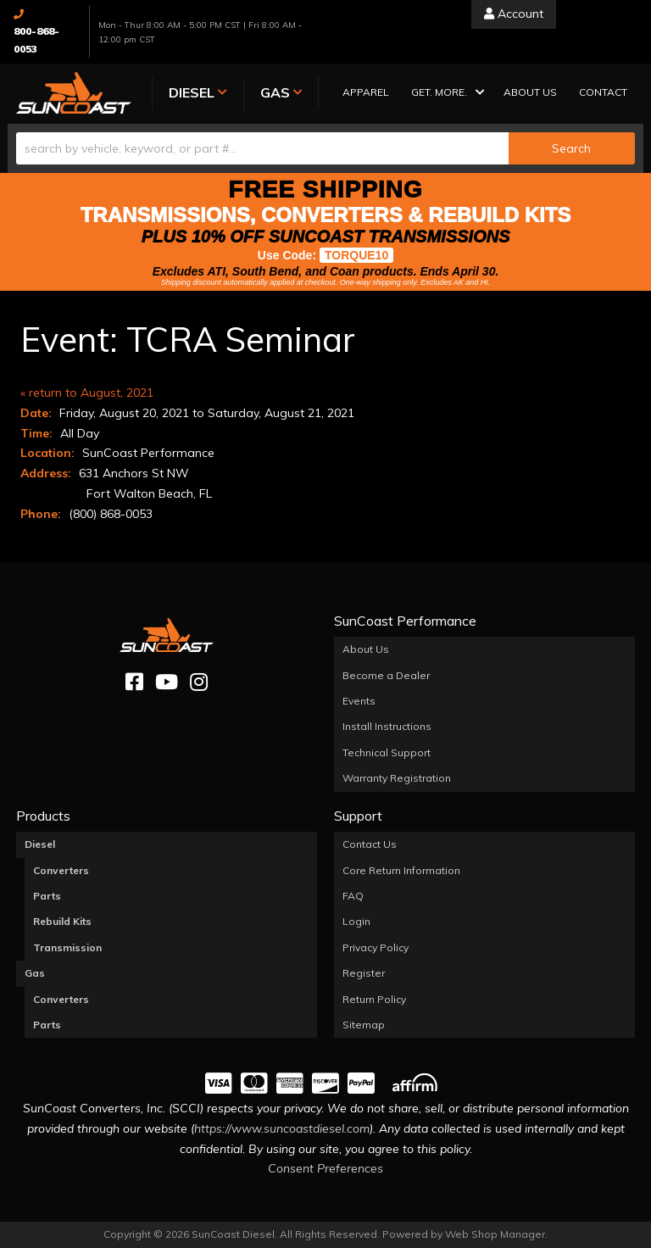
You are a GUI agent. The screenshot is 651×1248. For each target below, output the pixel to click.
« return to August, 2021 (86, 392)
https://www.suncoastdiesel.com (282, 1128)
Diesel (40, 844)
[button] (442, 94)
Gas (35, 973)
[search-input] (262, 148)
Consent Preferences (325, 1168)
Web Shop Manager (495, 1234)
